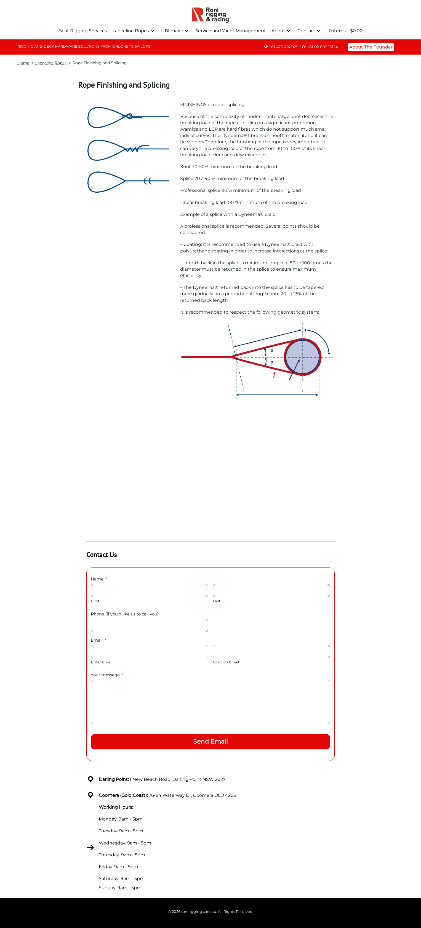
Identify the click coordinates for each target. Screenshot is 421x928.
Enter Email (101, 662)
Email (98, 640)
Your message (107, 674)
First (95, 601)
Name (99, 579)
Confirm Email (226, 662)
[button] (152, 31)
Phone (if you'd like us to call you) (125, 614)
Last (217, 601)
